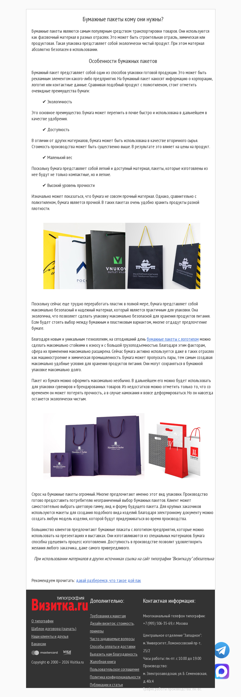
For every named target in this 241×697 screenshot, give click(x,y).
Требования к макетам (108, 615)
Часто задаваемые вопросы (112, 638)
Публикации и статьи (106, 684)
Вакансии (38, 643)
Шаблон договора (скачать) (53, 628)
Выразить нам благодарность (114, 654)
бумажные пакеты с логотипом (173, 339)
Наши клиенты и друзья (49, 636)
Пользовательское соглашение (114, 669)
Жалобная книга (103, 661)
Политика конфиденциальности (115, 676)
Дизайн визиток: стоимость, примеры (112, 627)
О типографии (42, 620)
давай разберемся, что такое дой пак (108, 580)
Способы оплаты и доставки (112, 646)
